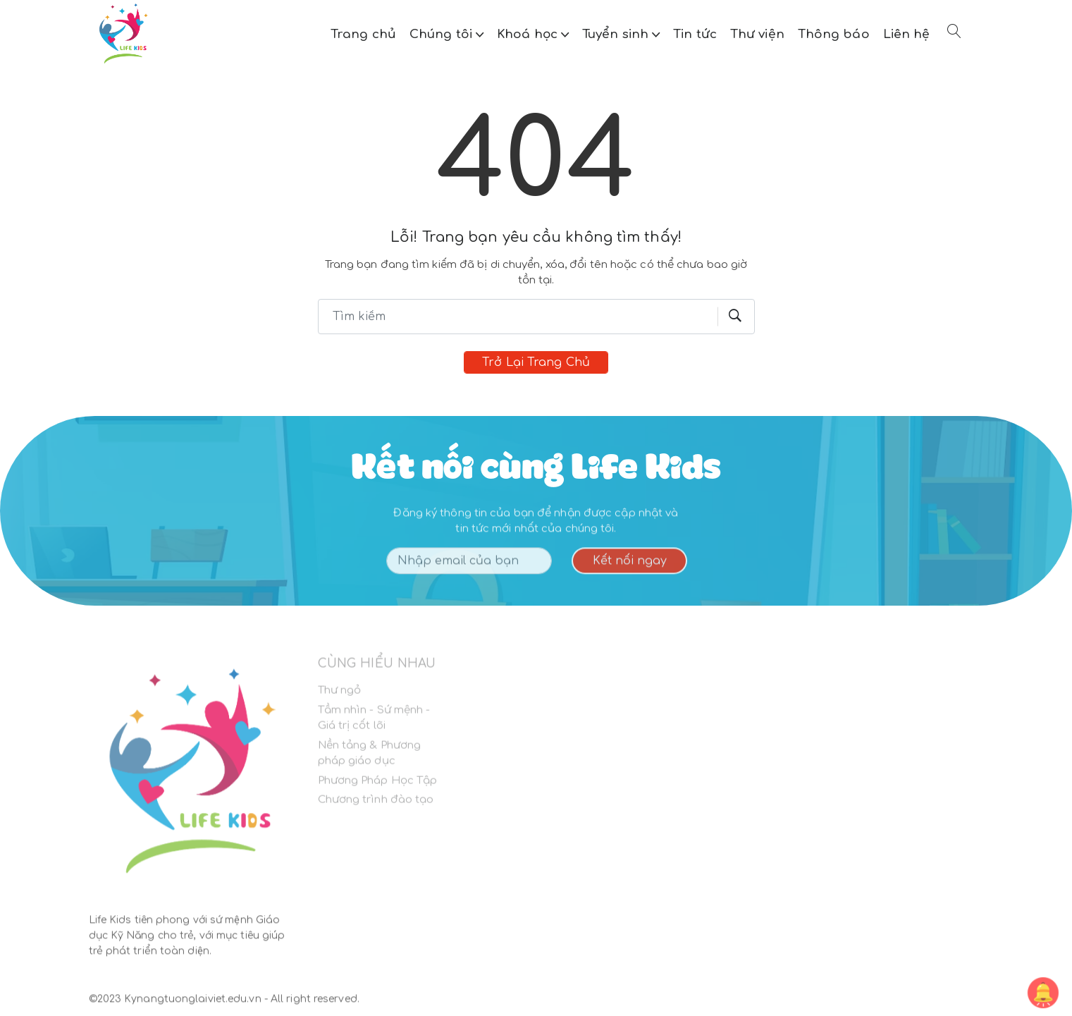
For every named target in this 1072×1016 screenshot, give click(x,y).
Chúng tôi (442, 34)
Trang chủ (363, 34)
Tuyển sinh (617, 34)
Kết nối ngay (630, 565)
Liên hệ (906, 34)
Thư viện (757, 34)
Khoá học (529, 34)
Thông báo (834, 34)
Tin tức (695, 34)
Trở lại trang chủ (536, 362)
